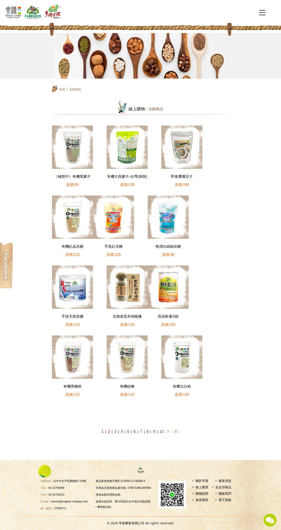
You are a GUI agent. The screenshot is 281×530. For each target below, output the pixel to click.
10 (161, 431)
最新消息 (225, 481)
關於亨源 (202, 481)
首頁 (62, 89)
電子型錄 (225, 500)
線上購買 (202, 487)
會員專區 (202, 500)
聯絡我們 (225, 493)
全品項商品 (223, 487)
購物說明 (202, 493)
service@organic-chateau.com (69, 501)
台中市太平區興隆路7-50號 (69, 481)
